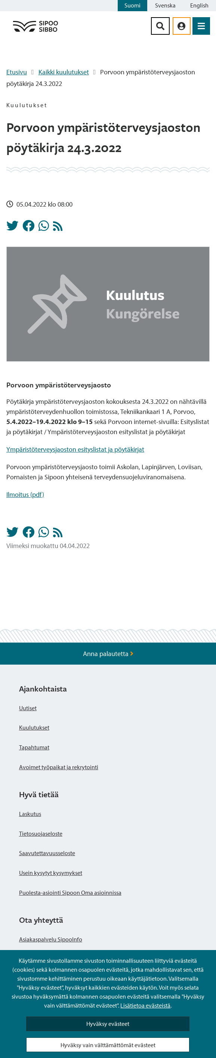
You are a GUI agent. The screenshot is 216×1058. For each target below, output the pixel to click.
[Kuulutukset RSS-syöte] (57, 228)
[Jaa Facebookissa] (28, 228)
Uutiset (28, 708)
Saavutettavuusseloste (47, 853)
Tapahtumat (34, 747)
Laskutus (30, 813)
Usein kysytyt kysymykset (50, 872)
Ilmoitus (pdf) (25, 494)
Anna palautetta (108, 654)
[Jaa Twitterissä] (12, 228)
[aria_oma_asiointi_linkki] (182, 26)
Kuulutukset (34, 727)
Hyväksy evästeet (107, 1023)
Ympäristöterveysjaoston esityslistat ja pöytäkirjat (75, 449)
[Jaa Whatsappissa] (43, 228)
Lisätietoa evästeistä (145, 1005)
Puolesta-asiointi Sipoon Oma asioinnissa (70, 892)
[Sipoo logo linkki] (35, 31)
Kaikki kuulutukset (63, 72)
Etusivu (16, 72)
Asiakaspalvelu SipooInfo (50, 939)
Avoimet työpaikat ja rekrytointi (58, 767)
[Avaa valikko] (201, 26)
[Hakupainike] (160, 26)
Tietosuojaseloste (40, 833)
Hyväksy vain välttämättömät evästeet (108, 1045)
